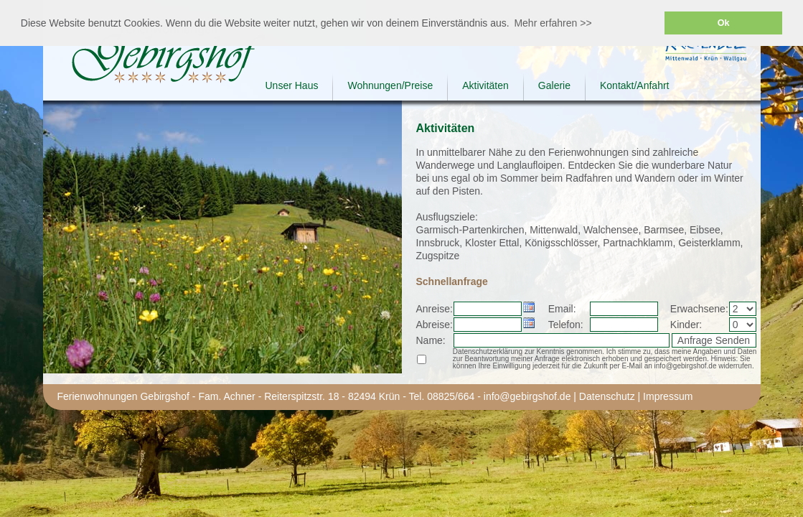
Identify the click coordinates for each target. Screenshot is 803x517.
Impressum (667, 396)
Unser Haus (292, 85)
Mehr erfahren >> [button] (552, 23)
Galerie (554, 85)
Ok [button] (724, 23)
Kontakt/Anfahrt (635, 85)
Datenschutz (607, 396)
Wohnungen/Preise (390, 85)
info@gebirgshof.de (527, 396)
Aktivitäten (485, 85)
